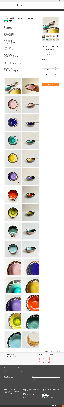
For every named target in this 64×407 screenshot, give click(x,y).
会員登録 (61, 0)
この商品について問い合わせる (49, 351)
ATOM (7, 376)
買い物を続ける (57, 351)
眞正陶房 (13, 14)
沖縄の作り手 (9, 14)
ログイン (56, 0)
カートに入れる (51, 84)
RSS (4, 376)
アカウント (50, 0)
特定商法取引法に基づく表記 (8, 377)
